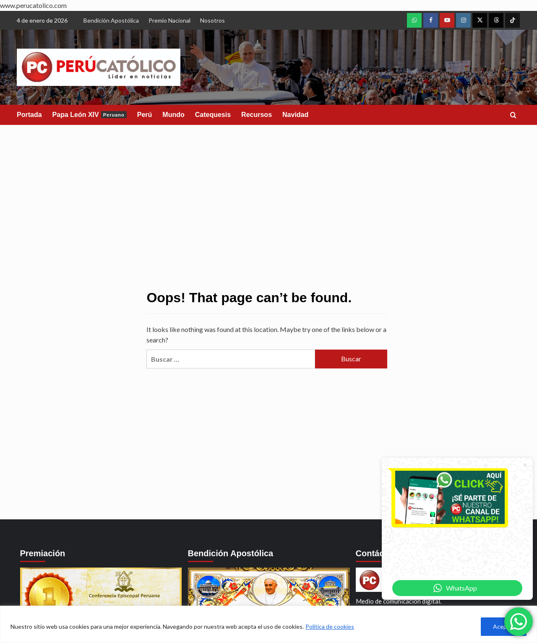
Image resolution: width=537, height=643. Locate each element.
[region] (268, 624)
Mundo (173, 114)
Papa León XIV (89, 114)
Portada (29, 114)
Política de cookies (329, 626)
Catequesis (213, 114)
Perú (144, 114)
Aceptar (503, 626)
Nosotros (212, 20)
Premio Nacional (169, 20)
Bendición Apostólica (111, 20)
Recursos (256, 114)
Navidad (295, 114)
